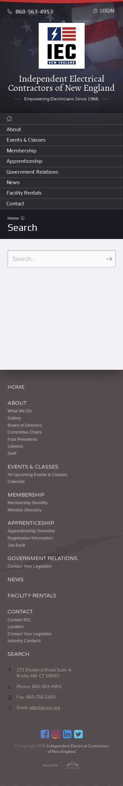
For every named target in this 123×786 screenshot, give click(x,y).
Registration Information (30, 538)
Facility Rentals (24, 193)
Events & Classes (26, 140)
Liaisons (15, 446)
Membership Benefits (28, 502)
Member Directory (24, 509)
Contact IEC (19, 619)
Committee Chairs (25, 432)
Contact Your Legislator (29, 566)
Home (14, 218)
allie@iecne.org (45, 707)
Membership (21, 150)
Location (16, 626)
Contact (15, 203)
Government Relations (32, 172)
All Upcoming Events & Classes (37, 474)
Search (19, 654)
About (14, 129)
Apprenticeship (24, 161)
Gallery (14, 418)
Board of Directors (25, 425)
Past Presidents (22, 439)
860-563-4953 (30, 12)
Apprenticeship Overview (31, 530)
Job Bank (16, 545)
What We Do (19, 410)
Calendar (16, 481)
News (13, 182)
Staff (12, 453)
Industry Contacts (24, 640)
